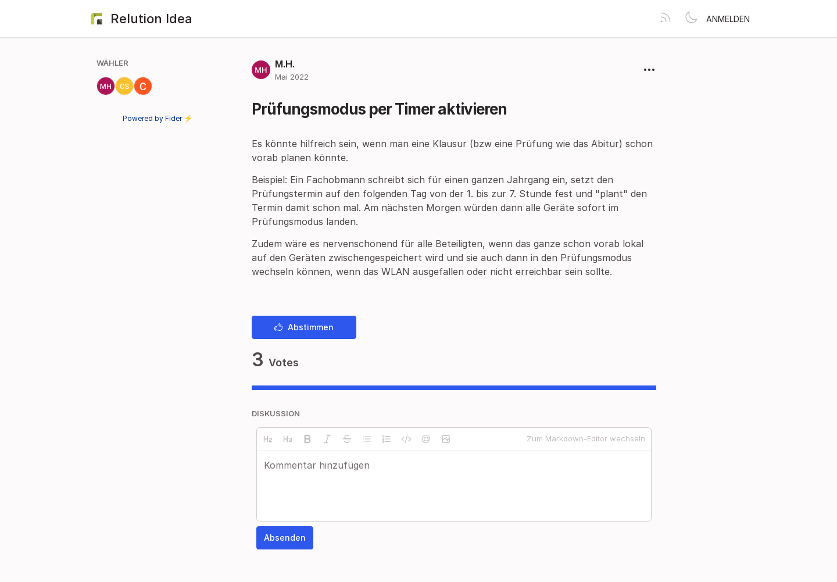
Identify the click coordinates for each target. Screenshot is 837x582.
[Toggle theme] (691, 18)
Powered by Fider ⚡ (157, 118)
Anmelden (728, 19)
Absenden (285, 537)
